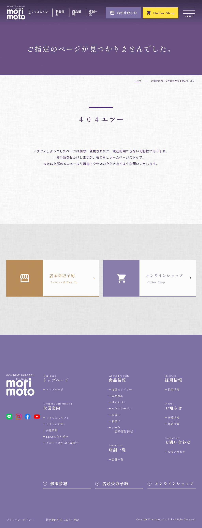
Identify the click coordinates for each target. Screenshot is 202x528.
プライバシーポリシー (20, 520)
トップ (137, 80)
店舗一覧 (93, 12)
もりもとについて (38, 12)
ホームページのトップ (125, 157)
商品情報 (76, 12)
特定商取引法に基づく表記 (62, 520)
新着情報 (60, 12)
